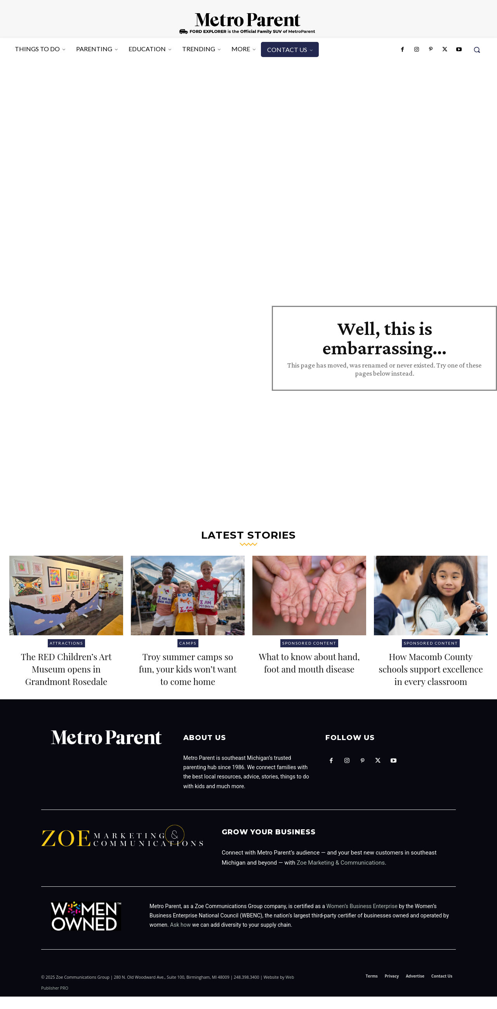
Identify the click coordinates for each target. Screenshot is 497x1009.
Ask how (180, 937)
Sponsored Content (309, 643)
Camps (187, 643)
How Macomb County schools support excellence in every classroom (430, 674)
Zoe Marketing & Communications (341, 875)
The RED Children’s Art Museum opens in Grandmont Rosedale (66, 668)
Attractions (66, 643)
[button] (477, 50)
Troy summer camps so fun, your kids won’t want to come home (188, 674)
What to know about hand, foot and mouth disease (309, 668)
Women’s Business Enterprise (362, 918)
